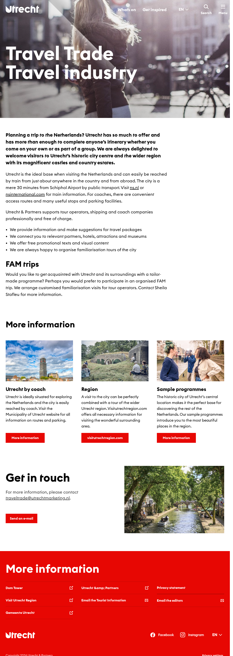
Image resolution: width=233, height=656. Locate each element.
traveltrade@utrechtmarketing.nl (38, 497)
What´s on (127, 9)
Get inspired (155, 9)
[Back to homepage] (22, 9)
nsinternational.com (25, 194)
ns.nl (134, 187)
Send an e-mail (21, 518)
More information (25, 438)
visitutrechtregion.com (105, 438)
